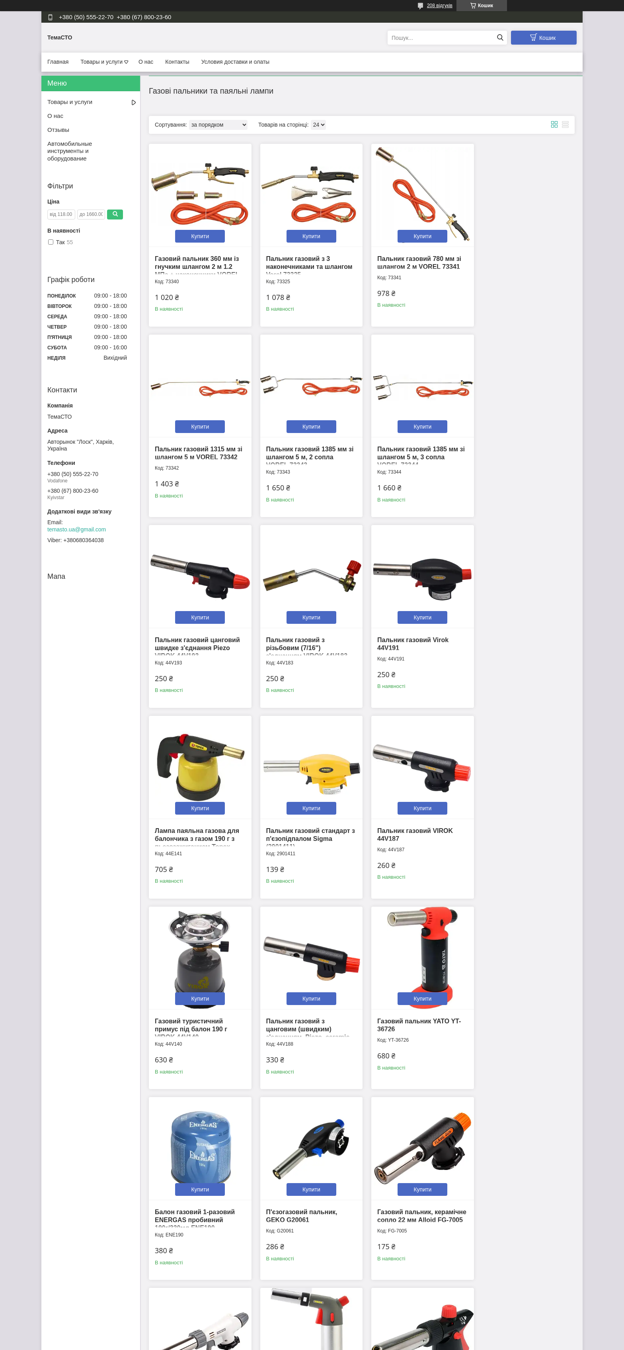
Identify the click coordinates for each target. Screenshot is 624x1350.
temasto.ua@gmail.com (76, 529)
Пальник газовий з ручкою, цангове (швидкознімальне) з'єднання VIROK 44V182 (307, 1204)
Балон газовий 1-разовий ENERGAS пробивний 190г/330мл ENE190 (520, 828)
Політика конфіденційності (354, 1342)
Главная (57, 62)
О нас (145, 62)
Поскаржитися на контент (293, 1342)
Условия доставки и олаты (235, 62)
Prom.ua (349, 1335)
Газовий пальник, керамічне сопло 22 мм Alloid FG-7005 (299, 1016)
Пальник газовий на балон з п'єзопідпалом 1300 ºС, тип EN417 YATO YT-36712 (197, 1204)
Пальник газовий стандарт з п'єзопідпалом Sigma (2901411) (414, 640)
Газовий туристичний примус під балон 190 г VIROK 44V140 (191, 828)
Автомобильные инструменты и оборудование (69, 151)
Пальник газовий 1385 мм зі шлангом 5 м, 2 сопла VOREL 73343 (198, 452)
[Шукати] (500, 38)
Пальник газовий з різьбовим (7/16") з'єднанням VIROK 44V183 (521, 452)
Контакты (177, 62)
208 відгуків (439, 5)
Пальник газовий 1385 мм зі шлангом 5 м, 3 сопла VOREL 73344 (307, 452)
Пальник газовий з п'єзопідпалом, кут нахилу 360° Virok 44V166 (413, 1204)
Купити (199, 233)
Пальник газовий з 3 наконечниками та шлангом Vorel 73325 (306, 264)
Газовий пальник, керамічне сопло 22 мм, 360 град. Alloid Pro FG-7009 (415, 1016)
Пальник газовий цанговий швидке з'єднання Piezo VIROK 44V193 (414, 452)
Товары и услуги (101, 62)
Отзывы (58, 129)
